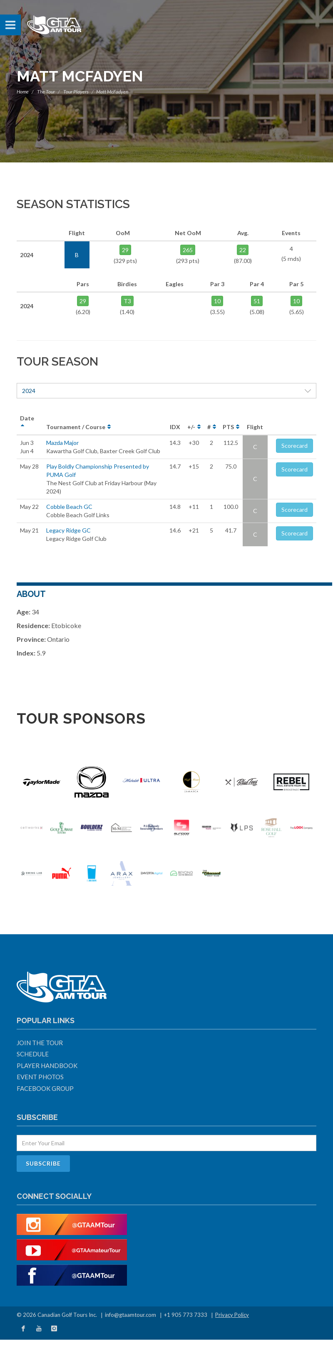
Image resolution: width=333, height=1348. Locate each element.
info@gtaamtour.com (130, 1314)
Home (23, 91)
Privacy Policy (232, 1314)
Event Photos (40, 1076)
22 (242, 249)
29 (125, 249)
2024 (166, 390)
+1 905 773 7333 (185, 1314)
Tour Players (76, 91)
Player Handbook (47, 1065)
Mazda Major (62, 442)
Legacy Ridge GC (68, 530)
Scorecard (294, 445)
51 (256, 300)
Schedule (33, 1054)
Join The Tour (40, 1042)
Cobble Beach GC (69, 506)
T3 (127, 300)
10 (217, 300)
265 (188, 249)
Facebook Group (45, 1088)
